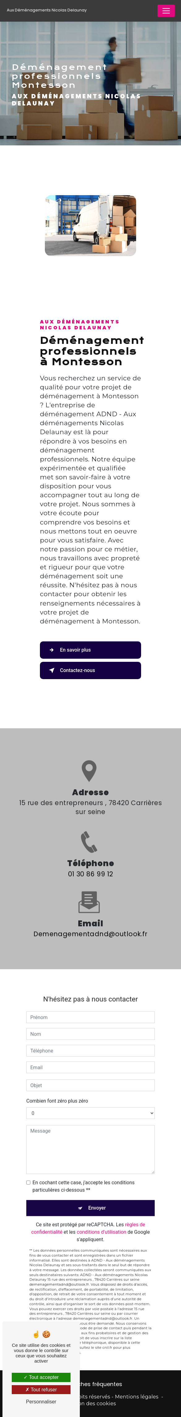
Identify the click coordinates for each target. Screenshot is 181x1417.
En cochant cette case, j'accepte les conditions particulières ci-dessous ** (83, 1179)
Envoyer (97, 1201)
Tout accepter (41, 1377)
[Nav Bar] (166, 11)
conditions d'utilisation (101, 1225)
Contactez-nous (70, 670)
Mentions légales (136, 1397)
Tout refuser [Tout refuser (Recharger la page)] (41, 1389)
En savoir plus (68, 650)
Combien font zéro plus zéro (57, 1094)
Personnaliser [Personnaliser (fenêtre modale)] (41, 1401)
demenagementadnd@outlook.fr (90, 926)
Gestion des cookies (90, 1403)
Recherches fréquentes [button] (90, 1384)
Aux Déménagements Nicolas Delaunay (47, 10)
